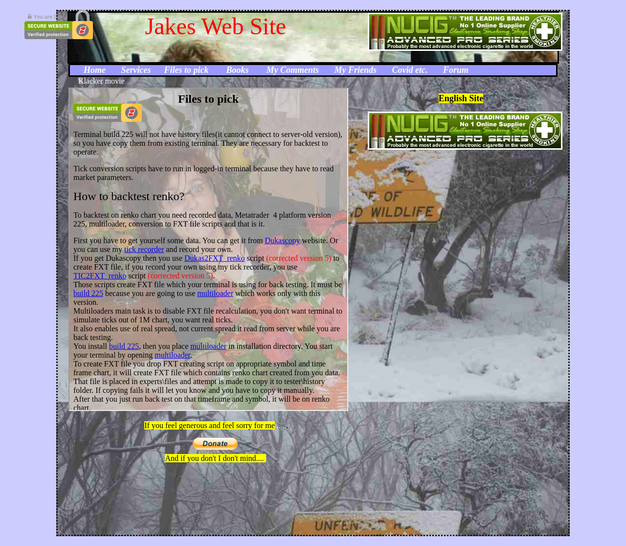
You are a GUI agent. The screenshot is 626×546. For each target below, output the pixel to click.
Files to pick (186, 70)
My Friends (356, 70)
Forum (456, 70)
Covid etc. (410, 70)
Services (137, 70)
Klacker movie (101, 81)
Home (96, 70)
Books (238, 70)
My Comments (293, 70)
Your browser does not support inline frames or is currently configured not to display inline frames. (208, 249)
